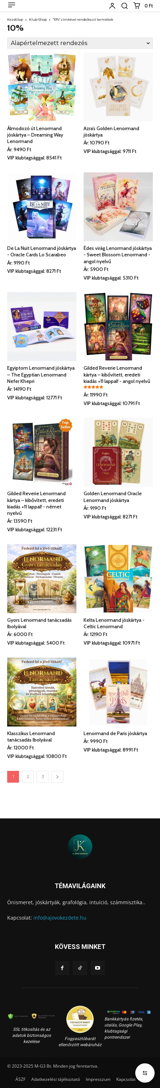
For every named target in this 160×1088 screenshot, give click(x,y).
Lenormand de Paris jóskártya (115, 733)
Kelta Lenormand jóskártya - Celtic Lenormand (114, 623)
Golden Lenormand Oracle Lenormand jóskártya (113, 496)
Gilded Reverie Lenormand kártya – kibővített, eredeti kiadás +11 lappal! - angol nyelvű (117, 374)
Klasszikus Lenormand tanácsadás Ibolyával (31, 736)
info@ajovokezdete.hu (59, 917)
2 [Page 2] (28, 776)
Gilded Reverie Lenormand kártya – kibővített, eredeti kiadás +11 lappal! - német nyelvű (36, 503)
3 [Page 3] (43, 776)
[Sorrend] (80, 43)
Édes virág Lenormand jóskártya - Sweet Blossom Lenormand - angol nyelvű (118, 254)
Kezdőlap (15, 19)
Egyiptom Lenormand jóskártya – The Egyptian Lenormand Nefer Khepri (41, 374)
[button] (124, 5)
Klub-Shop (38, 19)
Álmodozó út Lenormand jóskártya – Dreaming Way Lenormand (35, 134)
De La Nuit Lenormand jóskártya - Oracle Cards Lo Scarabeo (41, 251)
